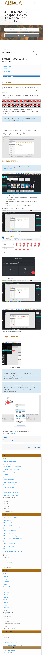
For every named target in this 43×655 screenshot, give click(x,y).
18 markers (20, 118)
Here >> (12, 433)
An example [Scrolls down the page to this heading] (7, 71)
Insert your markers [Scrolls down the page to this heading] (9, 74)
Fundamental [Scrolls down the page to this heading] (7, 68)
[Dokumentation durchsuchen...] (21, 30)
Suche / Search (21, 35)
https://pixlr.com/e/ (9, 168)
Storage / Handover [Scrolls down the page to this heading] (9, 76)
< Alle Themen (6, 49)
